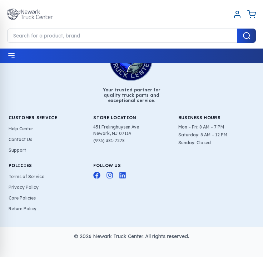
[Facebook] (96, 175)
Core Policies (22, 198)
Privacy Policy (24, 187)
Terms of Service (26, 176)
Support (17, 150)
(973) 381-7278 (109, 140)
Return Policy (22, 208)
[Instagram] (109, 175)
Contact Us (20, 139)
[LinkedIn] (122, 175)
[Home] (30, 14)
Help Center (21, 128)
